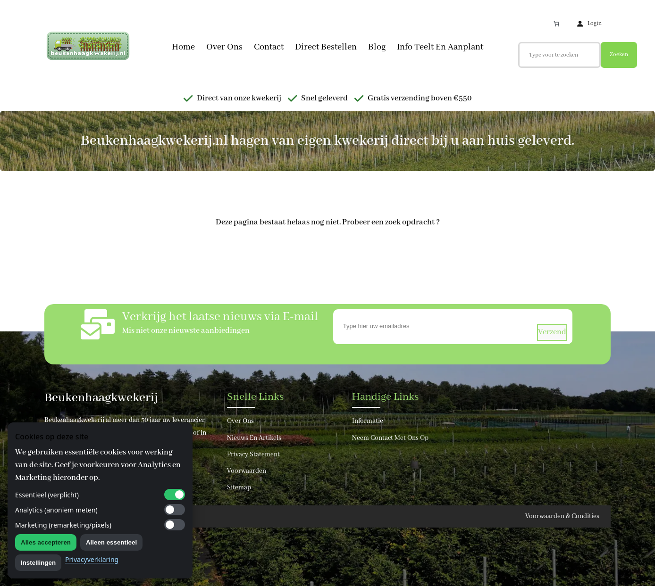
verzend (552, 332)
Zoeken (619, 54)
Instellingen (38, 562)
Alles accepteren (46, 542)
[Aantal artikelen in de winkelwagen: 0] (556, 23)
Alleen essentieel (111, 542)
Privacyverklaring (91, 559)
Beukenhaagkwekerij (101, 398)
